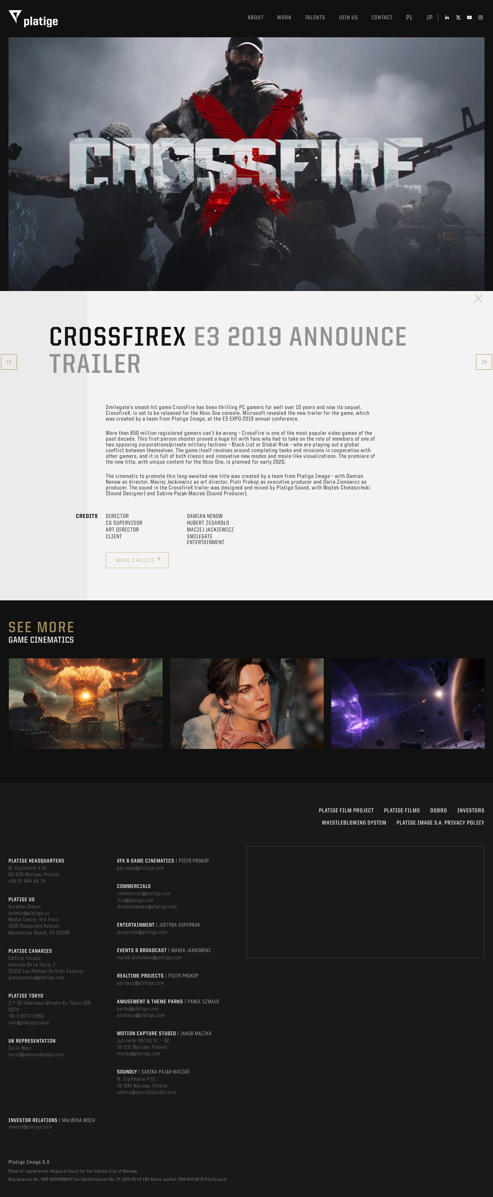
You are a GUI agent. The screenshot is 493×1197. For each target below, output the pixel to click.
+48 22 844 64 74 (26, 881)
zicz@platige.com (135, 900)
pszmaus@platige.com (141, 1015)
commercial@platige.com (144, 893)
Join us (348, 18)
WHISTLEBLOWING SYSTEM (354, 823)
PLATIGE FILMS (402, 811)
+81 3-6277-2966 (26, 1016)
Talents (315, 18)
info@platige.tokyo (28, 1023)
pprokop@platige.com (140, 868)
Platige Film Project (346, 811)
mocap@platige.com (138, 1054)
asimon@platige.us (29, 913)
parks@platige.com (137, 1009)
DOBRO (438, 811)
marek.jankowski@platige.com (149, 958)
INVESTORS (471, 811)
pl (409, 18)
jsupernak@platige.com (142, 932)
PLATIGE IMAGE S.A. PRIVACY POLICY (441, 823)
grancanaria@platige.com (36, 978)
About (256, 18)
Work (284, 18)
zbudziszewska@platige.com (147, 907)
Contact (382, 18)
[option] (86, 703)
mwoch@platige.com (30, 1127)
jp (429, 18)
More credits (139, 559)
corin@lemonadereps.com (36, 1055)
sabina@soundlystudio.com (146, 1092)
